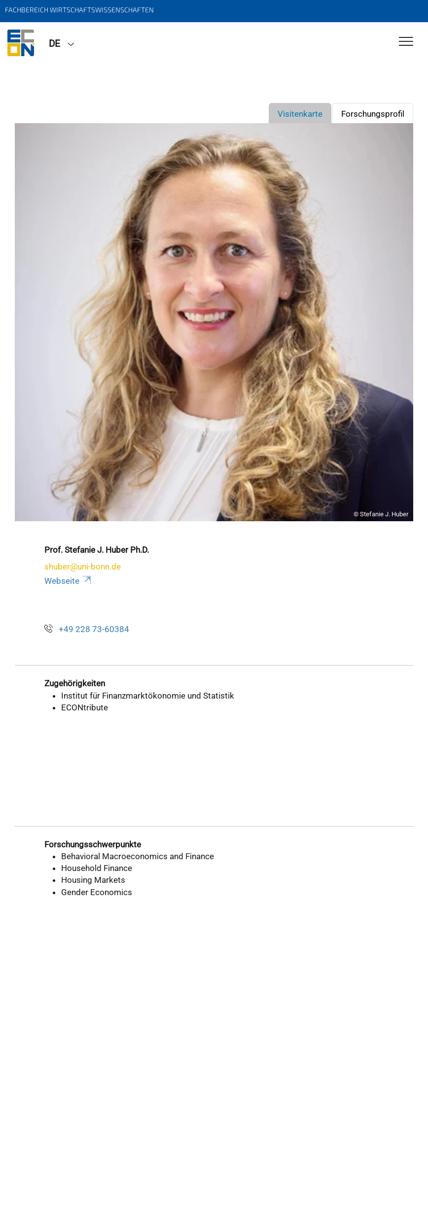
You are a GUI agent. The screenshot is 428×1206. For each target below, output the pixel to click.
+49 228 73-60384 (94, 629)
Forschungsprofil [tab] (372, 114)
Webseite (68, 581)
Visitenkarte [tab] (300, 114)
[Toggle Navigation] (406, 42)
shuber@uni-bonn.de (82, 566)
